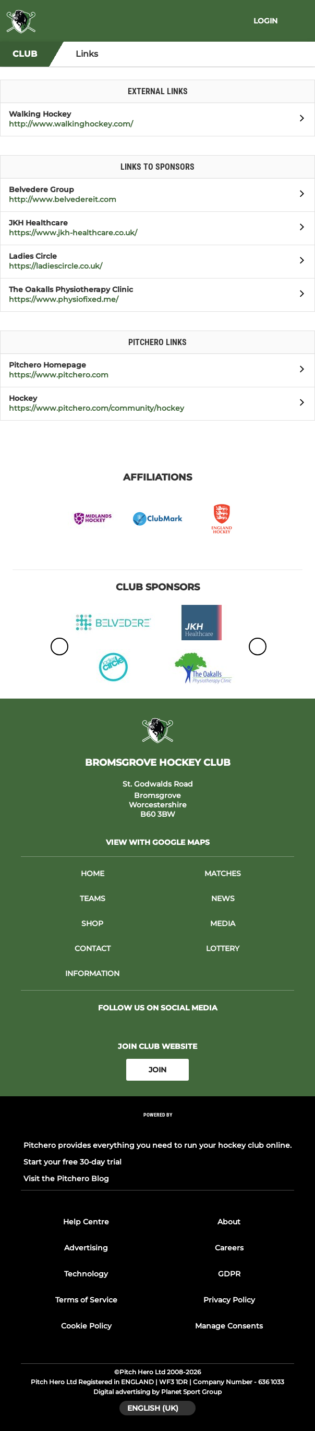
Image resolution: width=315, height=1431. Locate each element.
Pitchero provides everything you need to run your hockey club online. (157, 1145)
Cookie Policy (86, 1326)
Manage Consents (229, 1326)
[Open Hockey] (299, 404)
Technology (86, 1273)
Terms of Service (86, 1300)
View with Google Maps (158, 842)
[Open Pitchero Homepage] (299, 370)
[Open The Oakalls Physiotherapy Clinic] (299, 295)
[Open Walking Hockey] (299, 119)
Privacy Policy (229, 1300)
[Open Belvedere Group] (299, 195)
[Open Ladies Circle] (299, 262)
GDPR (229, 1273)
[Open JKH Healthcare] (299, 228)
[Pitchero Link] (157, 1129)
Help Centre (86, 1221)
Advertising (86, 1247)
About (228, 1221)
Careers (229, 1247)
